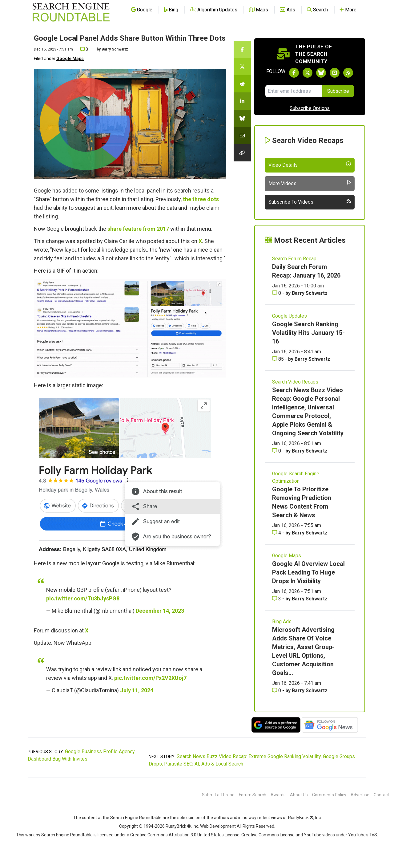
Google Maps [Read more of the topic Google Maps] (286, 556)
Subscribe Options (310, 108)
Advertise (360, 794)
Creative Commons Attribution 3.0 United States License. (185, 834)
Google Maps (70, 58)
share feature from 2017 (138, 228)
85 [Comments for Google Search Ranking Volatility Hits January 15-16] (278, 359)
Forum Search (252, 794)
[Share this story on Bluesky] (242, 118)
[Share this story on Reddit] (242, 83)
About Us (299, 794)
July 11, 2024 (136, 690)
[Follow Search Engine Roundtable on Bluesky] (321, 73)
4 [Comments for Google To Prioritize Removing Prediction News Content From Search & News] (277, 533)
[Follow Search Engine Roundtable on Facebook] (294, 73)
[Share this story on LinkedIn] (242, 101)
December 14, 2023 (160, 610)
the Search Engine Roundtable (133, 817)
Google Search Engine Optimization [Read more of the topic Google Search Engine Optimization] (295, 477)
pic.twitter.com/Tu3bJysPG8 (82, 598)
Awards (278, 794)
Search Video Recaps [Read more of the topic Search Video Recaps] (295, 382)
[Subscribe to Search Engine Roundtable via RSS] (348, 73)
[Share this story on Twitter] (242, 66)
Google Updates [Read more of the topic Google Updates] (289, 316)
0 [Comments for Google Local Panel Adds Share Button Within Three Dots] (84, 49)
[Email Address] (293, 91)
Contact (381, 794)
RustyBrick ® (178, 826)
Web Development (218, 826)
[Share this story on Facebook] (242, 49)
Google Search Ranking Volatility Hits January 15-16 (308, 332)
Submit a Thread (218, 794)
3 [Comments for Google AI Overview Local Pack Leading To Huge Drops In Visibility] (277, 599)
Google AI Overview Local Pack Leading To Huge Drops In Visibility (308, 572)
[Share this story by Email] (242, 135)
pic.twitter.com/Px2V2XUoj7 (150, 678)
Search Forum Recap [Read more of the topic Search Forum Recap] (294, 259)
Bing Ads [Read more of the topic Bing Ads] (281, 621)
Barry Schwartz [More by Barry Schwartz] (310, 293)
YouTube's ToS (362, 834)
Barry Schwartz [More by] (115, 49)
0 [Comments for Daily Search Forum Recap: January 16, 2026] (277, 293)
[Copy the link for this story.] (242, 152)
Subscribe (338, 91)
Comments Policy (329, 794)
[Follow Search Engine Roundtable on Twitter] (307, 73)
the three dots (201, 199)
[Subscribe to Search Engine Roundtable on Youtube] (335, 73)
